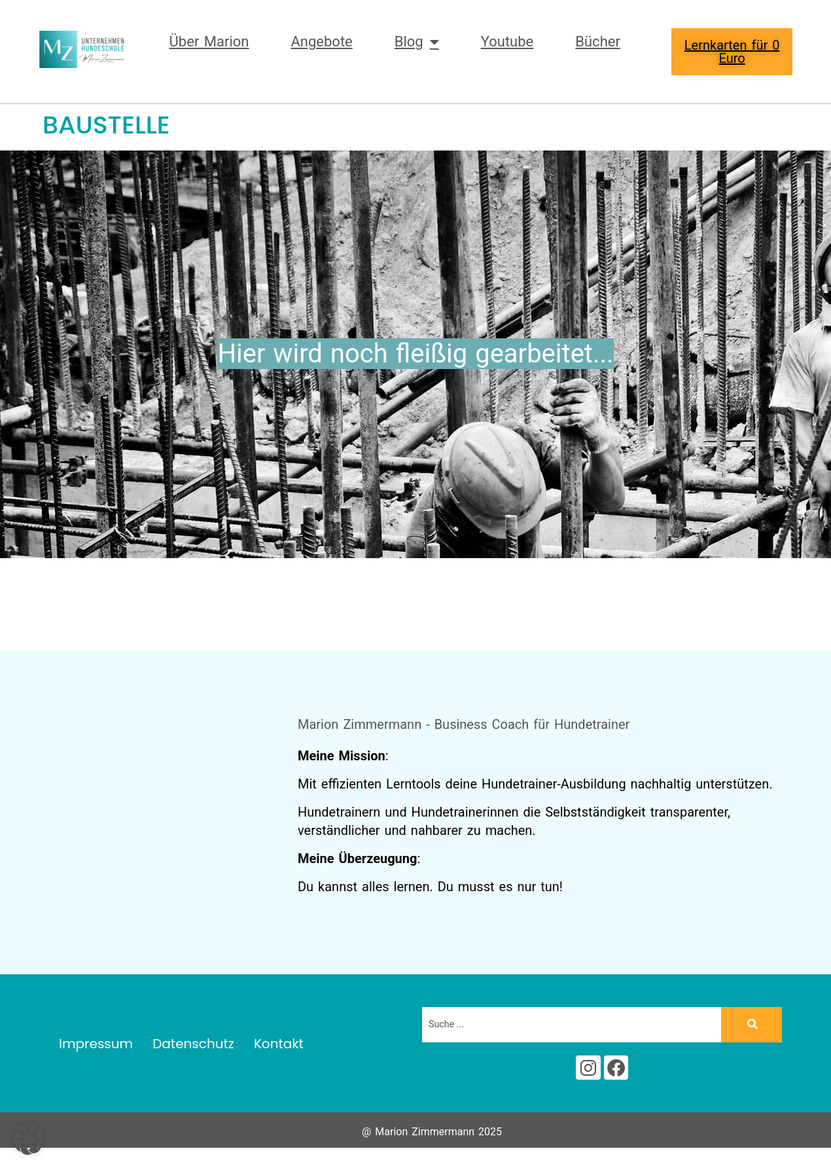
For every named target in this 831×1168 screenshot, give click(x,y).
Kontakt (279, 1047)
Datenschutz (193, 1047)
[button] (29, 1139)
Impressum (96, 1047)
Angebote (321, 41)
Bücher (597, 41)
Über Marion (209, 41)
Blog (417, 42)
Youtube (507, 41)
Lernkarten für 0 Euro (732, 51)
